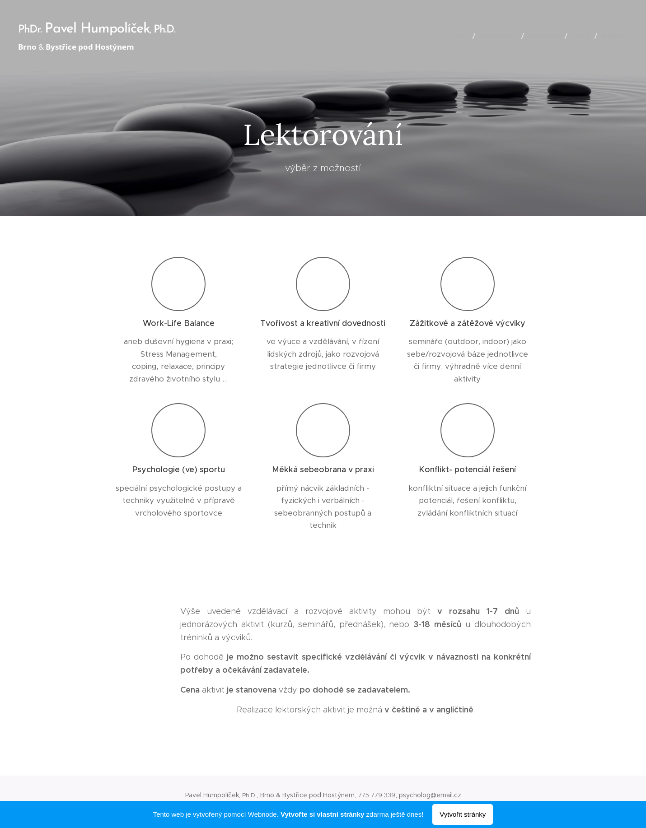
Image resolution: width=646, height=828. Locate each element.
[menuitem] (460, 36)
